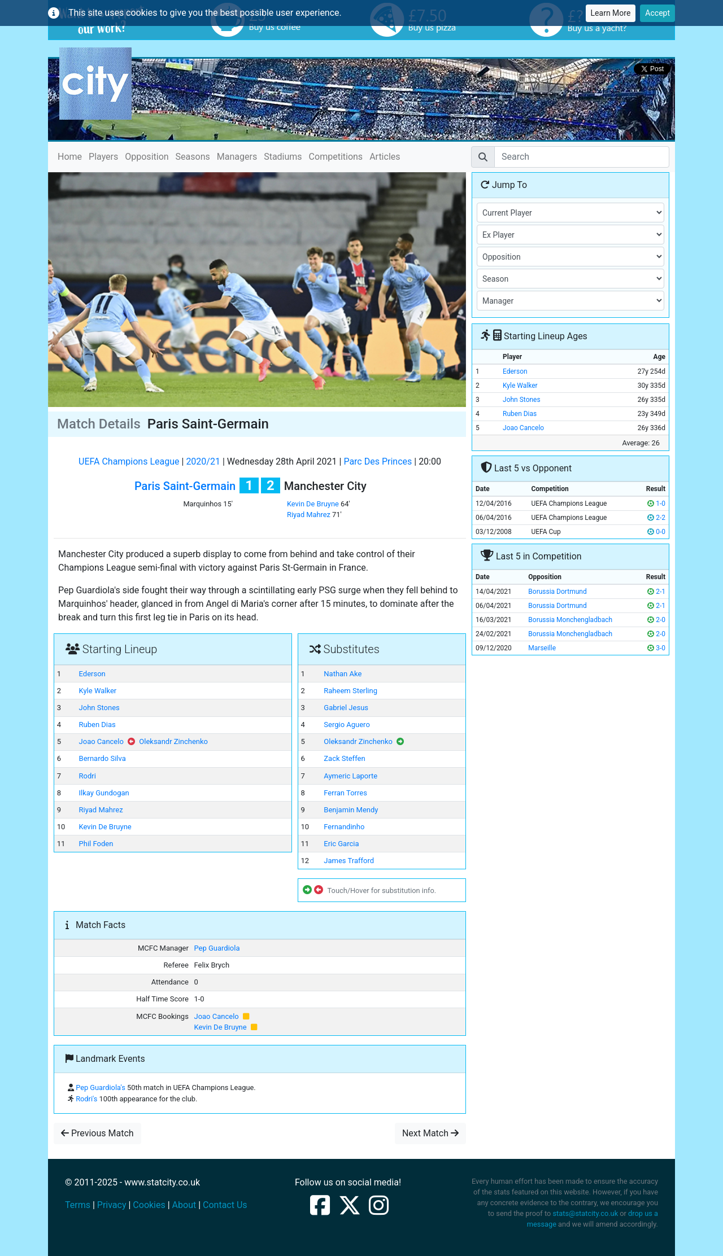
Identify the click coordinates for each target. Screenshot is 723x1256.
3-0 (656, 648)
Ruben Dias (97, 724)
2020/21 (203, 461)
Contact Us (225, 1205)
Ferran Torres (345, 793)
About (184, 1205)
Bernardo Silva (102, 758)
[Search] (581, 157)
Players (103, 156)
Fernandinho (344, 826)
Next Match (430, 1133)
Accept (657, 12)
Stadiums (283, 156)
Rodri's (86, 1099)
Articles (384, 156)
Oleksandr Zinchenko (173, 741)
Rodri (87, 776)
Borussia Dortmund (557, 592)
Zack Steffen (344, 758)
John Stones (99, 707)
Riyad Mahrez (308, 514)
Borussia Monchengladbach (570, 620)
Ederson (92, 673)
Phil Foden (96, 843)
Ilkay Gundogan (104, 793)
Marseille (542, 648)
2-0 (656, 620)
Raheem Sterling (350, 690)
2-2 (656, 518)
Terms (77, 1205)
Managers (237, 156)
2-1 (656, 592)
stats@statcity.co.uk (585, 1213)
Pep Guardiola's (100, 1087)
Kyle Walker (98, 690)
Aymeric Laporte (350, 776)
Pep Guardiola (216, 948)
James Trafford (349, 860)
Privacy (112, 1205)
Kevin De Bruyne (313, 504)
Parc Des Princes (377, 461)
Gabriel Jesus (346, 707)
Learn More (611, 12)
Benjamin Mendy (351, 810)
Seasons (193, 156)
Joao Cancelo (101, 741)
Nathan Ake (343, 673)
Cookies (149, 1205)
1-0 (656, 503)
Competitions (336, 156)
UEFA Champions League (129, 461)
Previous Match (97, 1133)
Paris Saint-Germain (185, 486)
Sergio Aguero (347, 724)
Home (70, 156)
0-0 (656, 532)
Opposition (146, 156)
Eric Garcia (341, 843)
